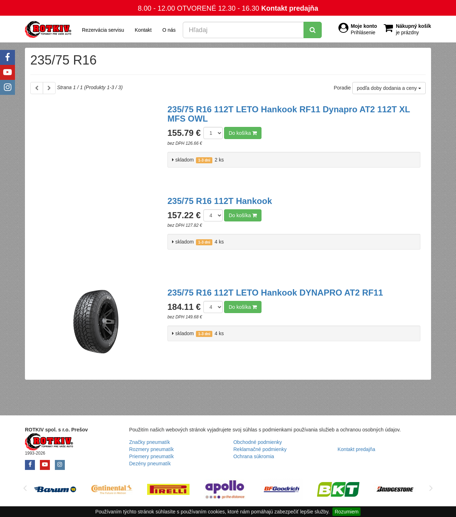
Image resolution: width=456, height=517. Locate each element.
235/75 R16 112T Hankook (219, 201)
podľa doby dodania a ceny (389, 88)
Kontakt (143, 30)
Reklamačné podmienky (259, 449)
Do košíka (243, 133)
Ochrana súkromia (253, 456)
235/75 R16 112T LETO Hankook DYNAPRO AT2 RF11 (275, 292)
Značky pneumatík (149, 442)
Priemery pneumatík (151, 456)
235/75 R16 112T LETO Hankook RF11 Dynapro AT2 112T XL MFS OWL (288, 113)
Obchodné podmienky (257, 442)
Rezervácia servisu (103, 30)
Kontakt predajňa (289, 8)
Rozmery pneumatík (151, 449)
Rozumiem (346, 512)
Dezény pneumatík (150, 463)
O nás (169, 30)
